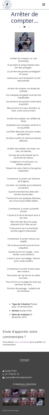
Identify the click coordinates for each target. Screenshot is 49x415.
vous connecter (21, 342)
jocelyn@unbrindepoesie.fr (17, 377)
